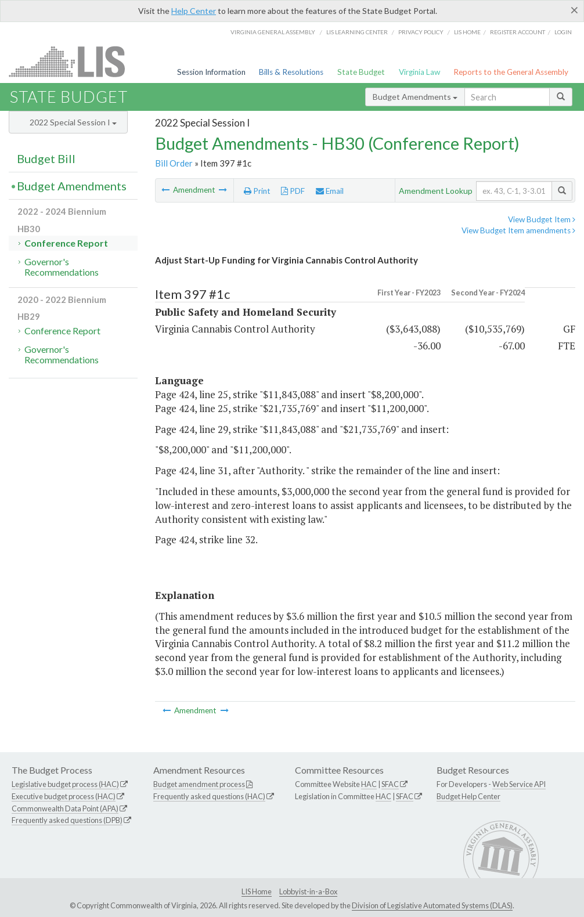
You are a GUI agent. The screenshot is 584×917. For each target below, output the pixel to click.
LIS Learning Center (357, 31)
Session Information (211, 72)
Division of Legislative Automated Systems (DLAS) (432, 905)
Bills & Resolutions (291, 72)
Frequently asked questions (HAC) (209, 796)
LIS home (467, 31)
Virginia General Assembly (272, 31)
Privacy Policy (421, 31)
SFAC (390, 784)
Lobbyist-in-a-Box (308, 891)
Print (257, 191)
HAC (369, 784)
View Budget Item (541, 219)
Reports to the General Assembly (510, 72)
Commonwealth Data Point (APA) (65, 808)
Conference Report (66, 242)
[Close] (574, 9)
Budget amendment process (199, 784)
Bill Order (174, 163)
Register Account (517, 31)
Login (563, 31)
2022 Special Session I (73, 122)
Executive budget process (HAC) (64, 796)
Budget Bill (46, 158)
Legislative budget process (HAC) (65, 784)
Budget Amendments (415, 97)
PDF (293, 191)
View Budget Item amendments (518, 230)
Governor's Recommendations (61, 266)
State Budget (361, 72)
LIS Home (256, 891)
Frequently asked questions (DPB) (67, 820)
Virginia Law (419, 72)
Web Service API (519, 784)
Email (330, 191)
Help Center (193, 11)
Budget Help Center (468, 796)
